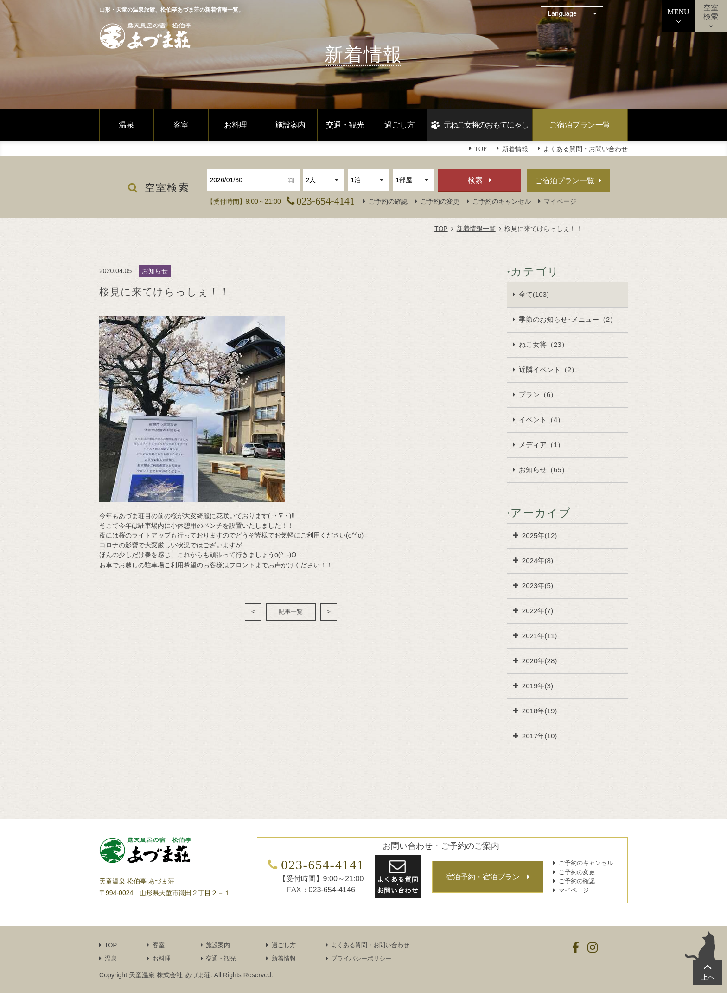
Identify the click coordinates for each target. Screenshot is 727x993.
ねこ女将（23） (543, 344)
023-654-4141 (325, 201)
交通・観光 (345, 125)
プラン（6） (538, 394)
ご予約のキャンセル (501, 201)
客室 (181, 125)
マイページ (560, 201)
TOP (441, 228)
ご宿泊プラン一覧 (580, 125)
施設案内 (290, 125)
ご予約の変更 (440, 201)
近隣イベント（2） (548, 369)
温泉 (126, 125)
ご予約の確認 (388, 201)
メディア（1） (541, 444)
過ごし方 (399, 125)
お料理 (235, 125)
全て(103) (534, 294)
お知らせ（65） (543, 470)
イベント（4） (541, 419)
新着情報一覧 (476, 228)
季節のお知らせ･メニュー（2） (568, 319)
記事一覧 (291, 611)
